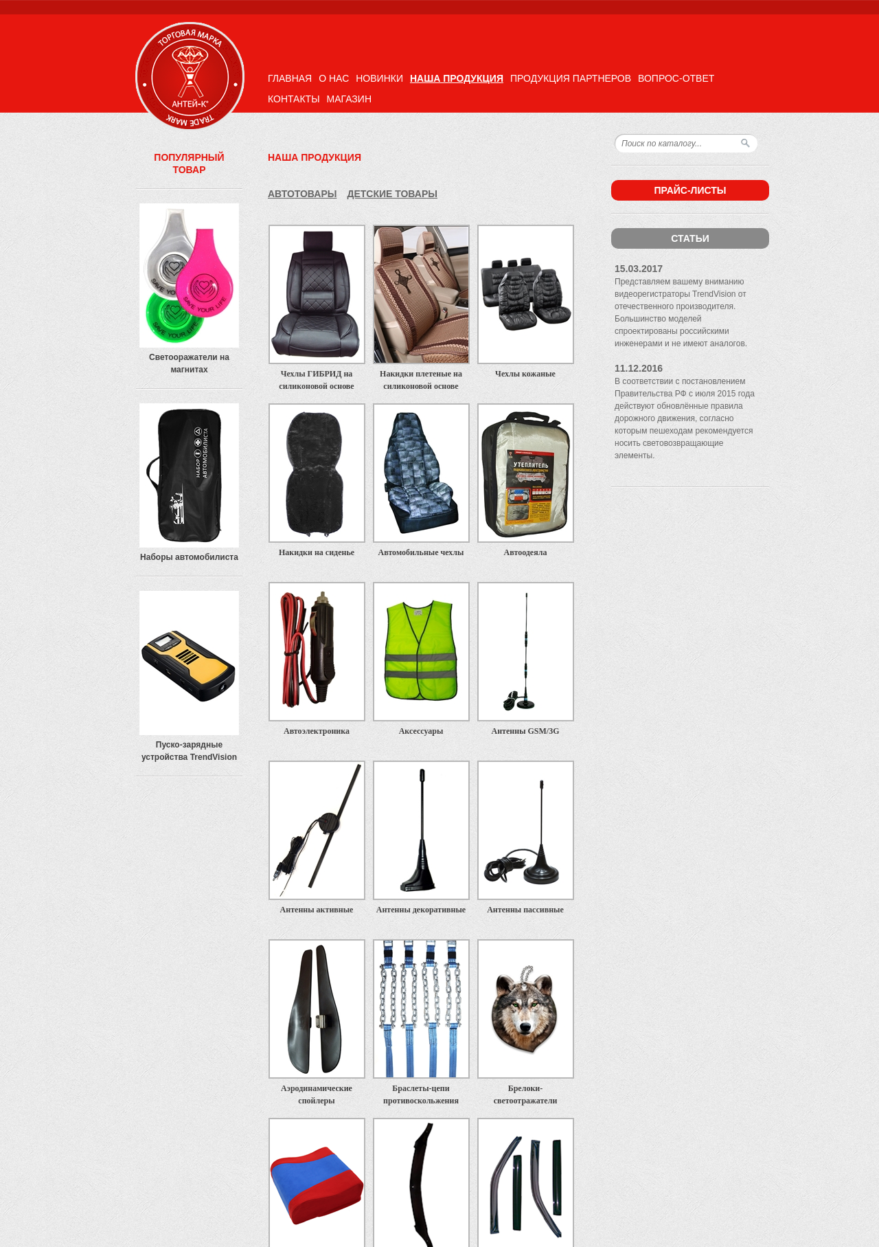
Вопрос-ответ (676, 78)
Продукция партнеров (570, 78)
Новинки (379, 78)
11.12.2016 (639, 368)
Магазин (349, 98)
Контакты (294, 98)
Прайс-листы (690, 190)
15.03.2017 (639, 268)
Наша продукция (456, 78)
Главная (290, 78)
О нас (334, 78)
